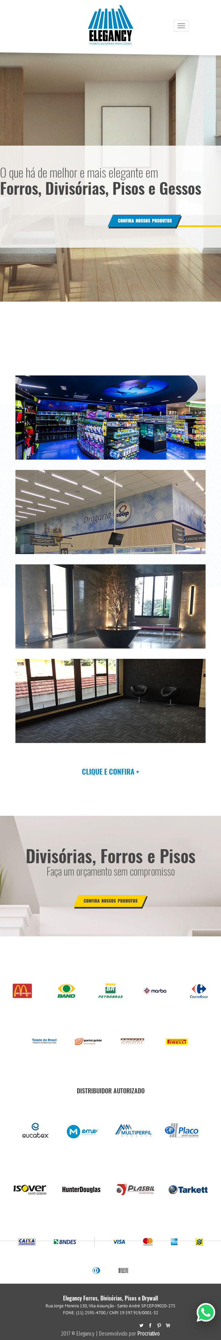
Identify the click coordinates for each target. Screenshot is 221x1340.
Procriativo (148, 1333)
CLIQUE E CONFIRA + (110, 771)
